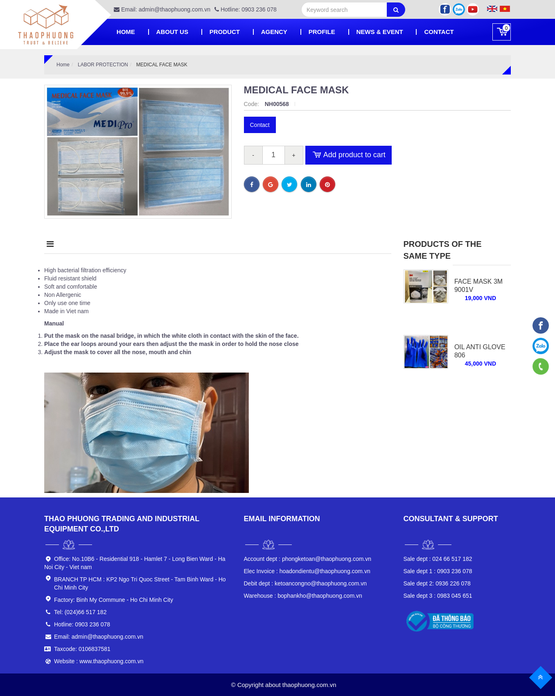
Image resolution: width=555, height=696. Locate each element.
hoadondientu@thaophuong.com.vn (307, 571)
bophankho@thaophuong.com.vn (303, 595)
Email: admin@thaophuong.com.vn (162, 9)
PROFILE (322, 31)
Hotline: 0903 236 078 (245, 9)
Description (72, 244)
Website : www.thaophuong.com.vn (98, 661)
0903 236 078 (438, 571)
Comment (328, 244)
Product (225, 31)
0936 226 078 (437, 583)
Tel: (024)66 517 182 (80, 612)
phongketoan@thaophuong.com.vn (308, 559)
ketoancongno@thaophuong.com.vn (305, 583)
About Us (172, 31)
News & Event (379, 31)
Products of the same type (443, 250)
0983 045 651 (438, 595)
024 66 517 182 (438, 559)
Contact (438, 31)
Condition (260, 244)
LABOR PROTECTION (103, 65)
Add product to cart (348, 155)
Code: (252, 104)
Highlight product (168, 244)
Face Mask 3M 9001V (478, 285)
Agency (274, 31)
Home (126, 31)
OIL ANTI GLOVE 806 (479, 351)
